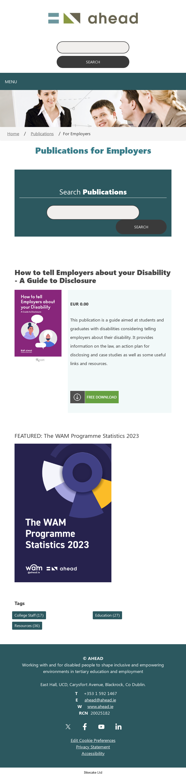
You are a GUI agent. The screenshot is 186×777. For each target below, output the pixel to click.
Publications (42, 133)
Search (70, 192)
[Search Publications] (141, 227)
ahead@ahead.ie (100, 700)
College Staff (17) (29, 615)
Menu (11, 81)
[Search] (93, 62)
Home (13, 133)
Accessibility (93, 753)
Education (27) (107, 615)
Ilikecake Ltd (93, 772)
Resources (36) (27, 625)
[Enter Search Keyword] (93, 47)
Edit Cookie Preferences (93, 740)
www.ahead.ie (100, 706)
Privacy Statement (93, 747)
